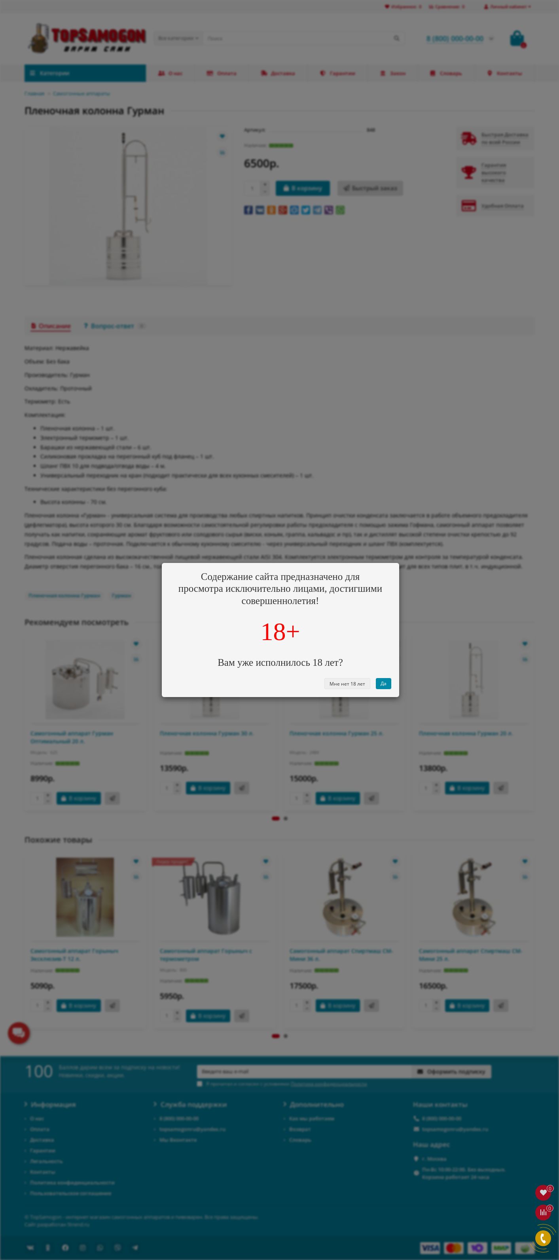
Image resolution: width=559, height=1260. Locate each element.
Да (384, 683)
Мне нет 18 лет (347, 683)
